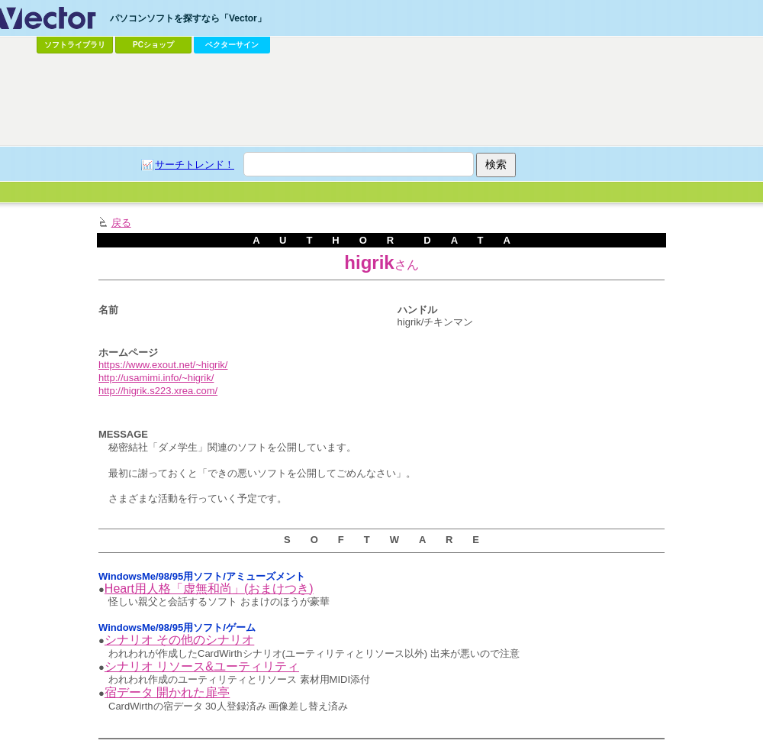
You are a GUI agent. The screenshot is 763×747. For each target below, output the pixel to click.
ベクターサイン (232, 44)
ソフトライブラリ (74, 44)
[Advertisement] (171, 237)
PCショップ (153, 44)
